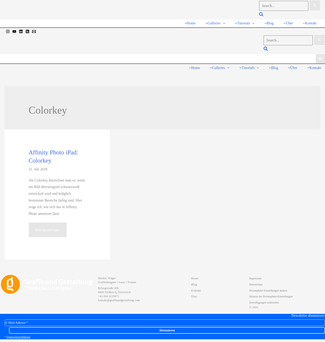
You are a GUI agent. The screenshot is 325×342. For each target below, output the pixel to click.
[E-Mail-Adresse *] (165, 320)
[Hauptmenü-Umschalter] (320, 57)
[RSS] (27, 30)
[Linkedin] (21, 30)
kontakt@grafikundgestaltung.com (119, 298)
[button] (261, 15)
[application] (225, 23)
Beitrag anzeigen (47, 229)
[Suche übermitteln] (314, 5)
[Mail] (34, 30)
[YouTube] (14, 30)
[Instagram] (8, 30)
